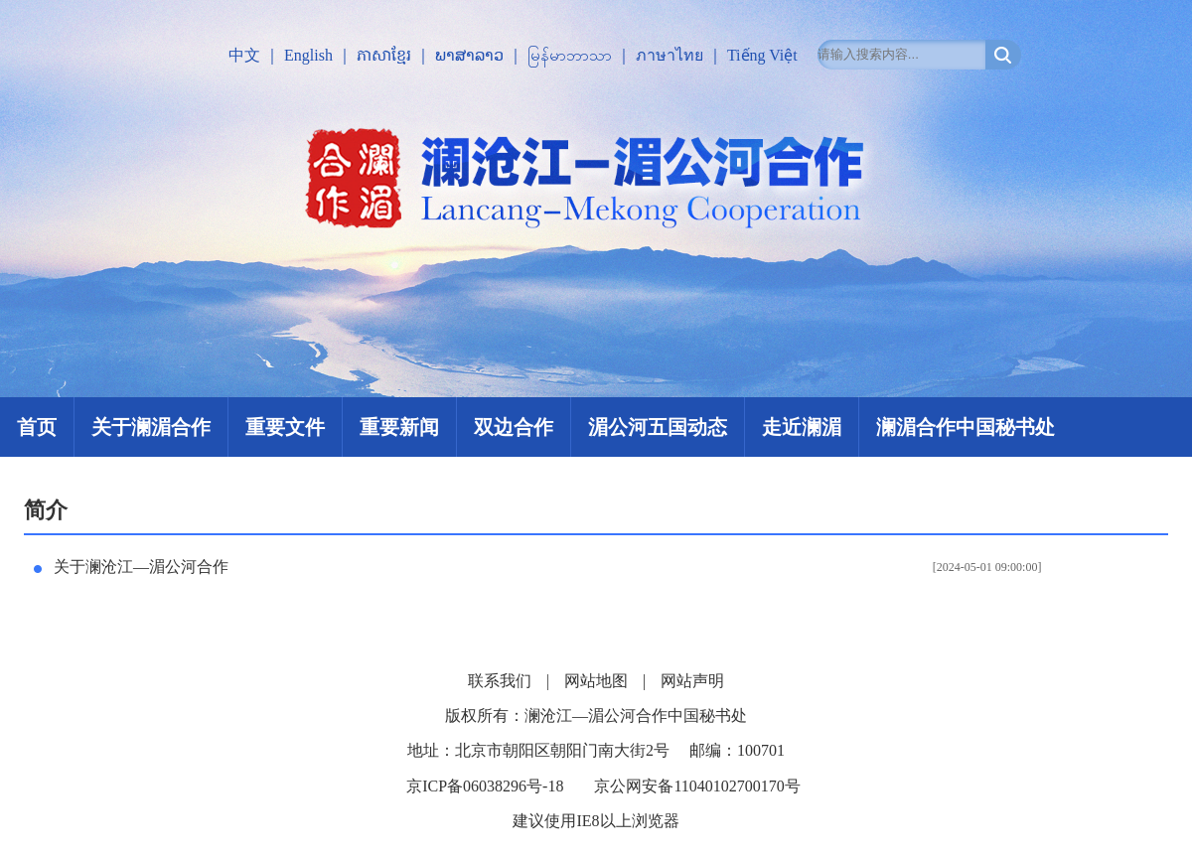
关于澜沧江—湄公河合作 (141, 566)
